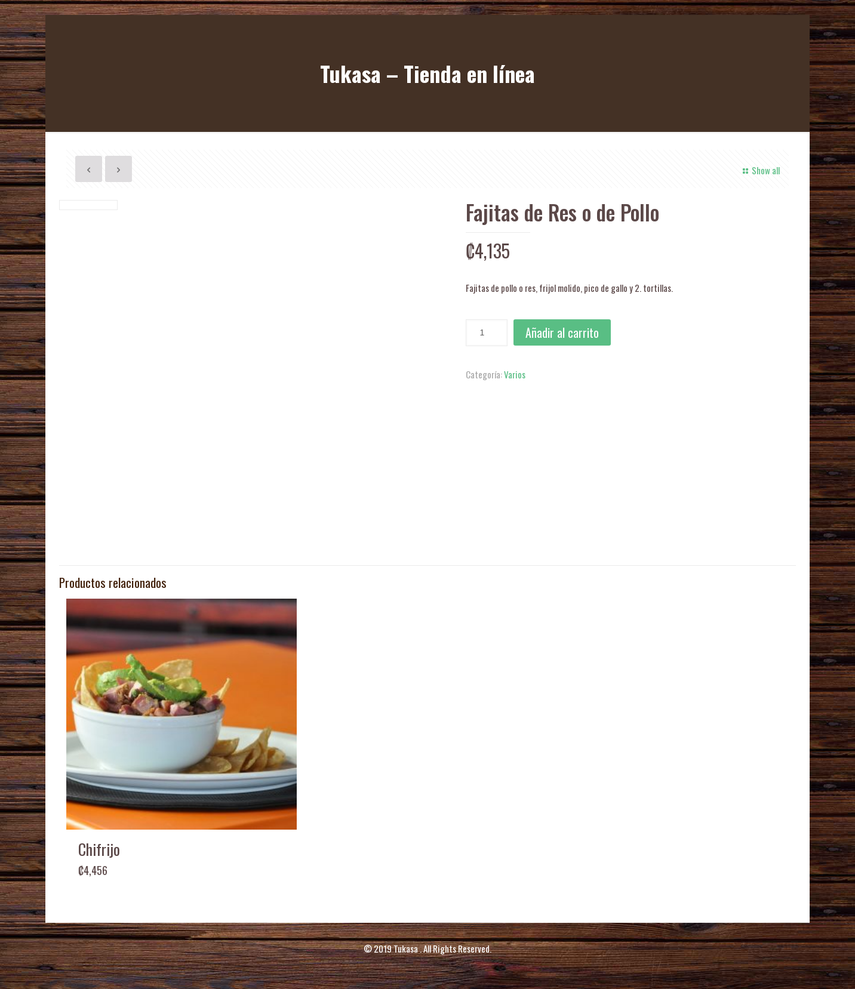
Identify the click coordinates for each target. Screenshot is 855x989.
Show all (759, 170)
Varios (514, 374)
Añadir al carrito (562, 332)
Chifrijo (99, 849)
